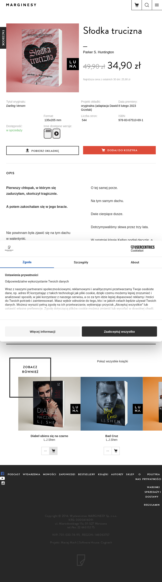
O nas (138, 476)
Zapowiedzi (67, 474)
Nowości (49, 474)
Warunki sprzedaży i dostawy (153, 492)
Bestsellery (86, 474)
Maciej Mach (69, 542)
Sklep (130, 474)
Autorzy (117, 474)
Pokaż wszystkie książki (112, 361)
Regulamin (152, 505)
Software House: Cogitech (95, 542)
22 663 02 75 (86, 527)
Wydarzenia (31, 474)
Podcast (14, 474)
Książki (103, 474)
